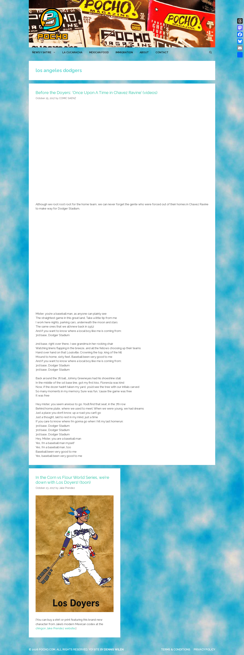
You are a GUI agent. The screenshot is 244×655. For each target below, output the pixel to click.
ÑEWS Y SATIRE (45, 52)
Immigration (124, 52)
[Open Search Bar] (210, 52)
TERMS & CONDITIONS (175, 649)
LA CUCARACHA (72, 52)
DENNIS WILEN (114, 649)
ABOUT (144, 52)
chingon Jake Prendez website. (56, 628)
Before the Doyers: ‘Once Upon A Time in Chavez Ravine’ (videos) (96, 92)
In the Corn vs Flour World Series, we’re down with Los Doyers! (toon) (72, 480)
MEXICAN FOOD (99, 52)
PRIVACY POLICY (204, 649)
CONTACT (162, 52)
